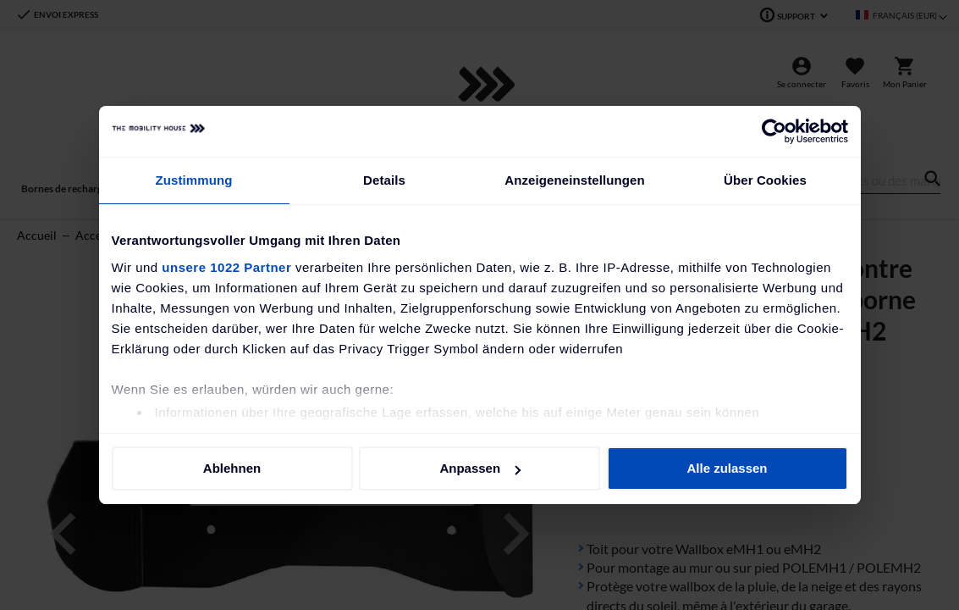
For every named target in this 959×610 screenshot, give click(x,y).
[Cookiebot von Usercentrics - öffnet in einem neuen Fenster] (774, 131)
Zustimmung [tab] (194, 180)
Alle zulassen (726, 468)
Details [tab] (384, 180)
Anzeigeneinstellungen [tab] (574, 180)
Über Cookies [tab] (765, 180)
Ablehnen (232, 468)
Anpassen (480, 468)
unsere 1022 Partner (226, 267)
